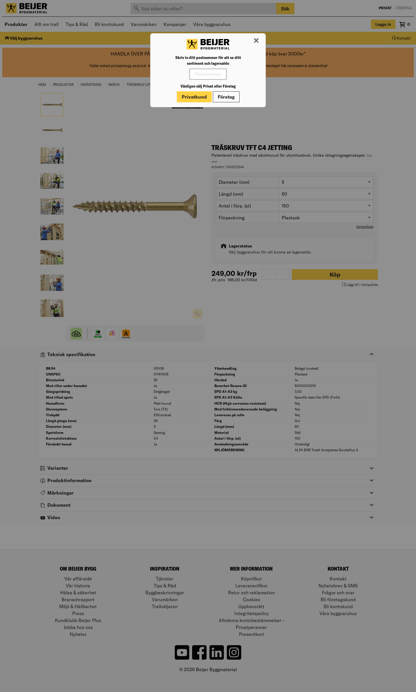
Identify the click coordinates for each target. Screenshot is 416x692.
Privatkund (194, 97)
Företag (226, 97)
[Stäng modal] (256, 41)
